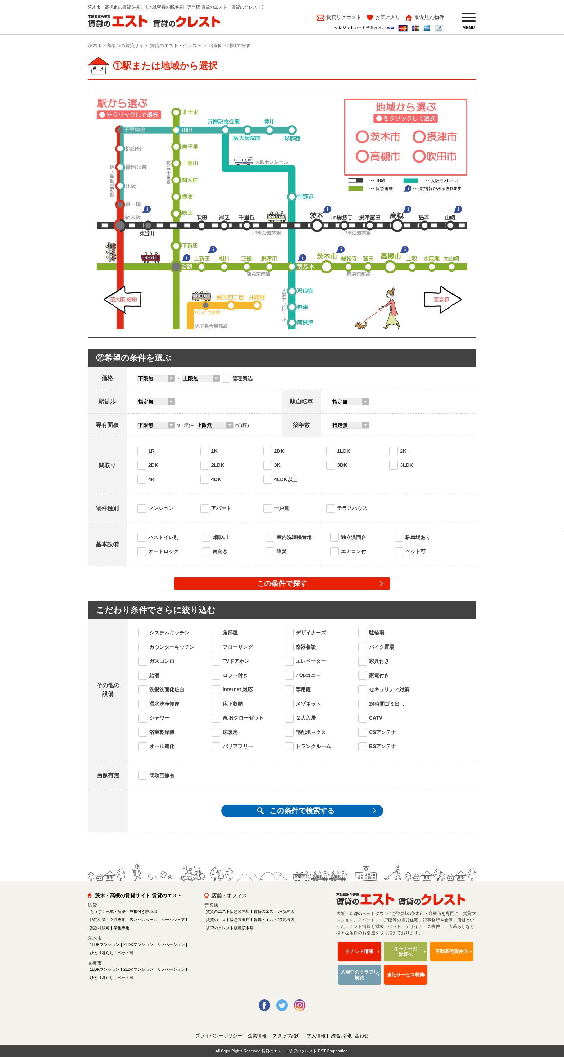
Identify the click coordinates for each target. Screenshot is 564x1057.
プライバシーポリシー (218, 1035)
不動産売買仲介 (451, 951)
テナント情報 (359, 951)
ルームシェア (173, 919)
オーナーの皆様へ (405, 951)
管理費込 (242, 378)
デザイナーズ (311, 632)
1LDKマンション (105, 944)
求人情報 (316, 1035)
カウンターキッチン (172, 647)
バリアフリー (238, 746)
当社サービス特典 (405, 975)
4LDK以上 (285, 479)
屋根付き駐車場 (143, 911)
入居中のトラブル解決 (359, 974)
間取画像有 (161, 775)
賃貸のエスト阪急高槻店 (228, 919)
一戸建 (281, 508)
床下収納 (233, 704)
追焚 (282, 551)
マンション (160, 508)
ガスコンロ (161, 661)
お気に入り (387, 17)
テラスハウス (352, 508)
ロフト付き (235, 675)
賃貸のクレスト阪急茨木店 (230, 928)
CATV (375, 718)
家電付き (379, 675)
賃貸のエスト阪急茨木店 (228, 911)
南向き (220, 551)
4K (151, 479)
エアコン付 (353, 551)
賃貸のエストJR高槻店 (274, 919)
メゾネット (308, 704)
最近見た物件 (429, 17)
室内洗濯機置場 (294, 537)
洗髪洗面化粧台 (167, 689)
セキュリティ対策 (389, 689)
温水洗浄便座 (164, 704)
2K (403, 451)
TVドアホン (236, 661)
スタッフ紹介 (287, 1035)
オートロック (163, 551)
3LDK (406, 465)
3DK (342, 465)
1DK (279, 451)
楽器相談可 (100, 928)
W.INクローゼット (243, 718)
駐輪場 (376, 632)
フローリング (238, 647)
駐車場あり (418, 537)
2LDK (217, 465)
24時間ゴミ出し (387, 704)
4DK (216, 479)
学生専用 (121, 928)
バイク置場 (381, 647)
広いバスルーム (143, 919)
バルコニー (308, 675)
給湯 (154, 675)
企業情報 (257, 1035)
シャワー (159, 718)
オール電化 (161, 746)
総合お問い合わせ (350, 1035)
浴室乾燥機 (161, 732)
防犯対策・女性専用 (108, 919)
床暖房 (230, 732)
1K (214, 451)
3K (277, 465)
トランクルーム (313, 746)
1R (151, 451)
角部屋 (230, 632)
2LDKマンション (138, 944)
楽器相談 (306, 647)
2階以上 (222, 537)
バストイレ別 (163, 537)
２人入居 (306, 718)
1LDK (343, 451)
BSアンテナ (382, 746)
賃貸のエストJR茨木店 (274, 911)
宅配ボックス (311, 732)
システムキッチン (169, 632)
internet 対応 (238, 689)
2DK (153, 465)
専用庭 (303, 689)
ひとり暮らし (102, 953)
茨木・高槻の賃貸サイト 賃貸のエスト (138, 895)
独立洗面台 (353, 537)
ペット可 (415, 551)
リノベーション (171, 944)
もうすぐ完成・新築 (108, 911)
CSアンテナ (382, 732)
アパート (221, 508)
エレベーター (311, 661)
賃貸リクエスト (343, 17)
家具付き (379, 661)
